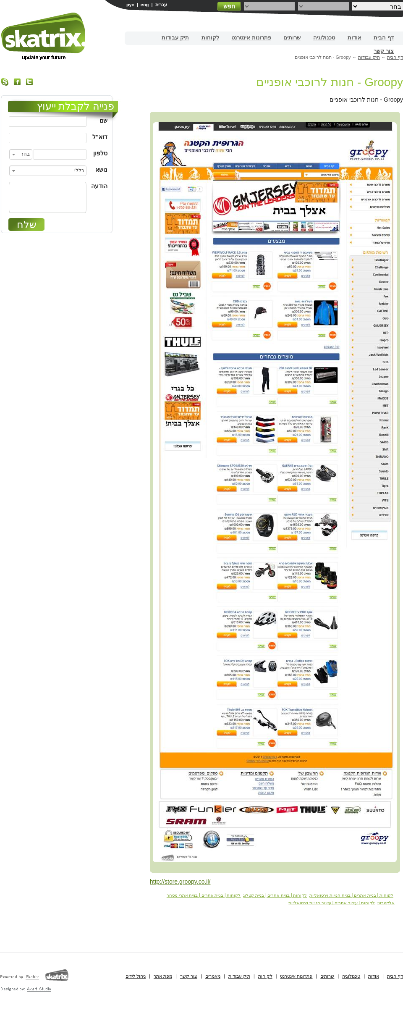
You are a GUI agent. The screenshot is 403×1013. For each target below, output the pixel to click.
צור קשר (384, 51)
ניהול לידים (136, 976)
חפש (229, 6)
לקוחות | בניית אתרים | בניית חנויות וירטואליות (351, 895)
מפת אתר (163, 976)
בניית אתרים (44, 36)
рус (130, 4)
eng (145, 4)
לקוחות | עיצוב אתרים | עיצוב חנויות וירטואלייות (331, 902)
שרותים (292, 37)
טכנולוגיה (324, 37)
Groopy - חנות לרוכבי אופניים (329, 82)
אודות (354, 37)
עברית (161, 4)
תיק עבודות (175, 37)
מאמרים (212, 976)
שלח (27, 224)
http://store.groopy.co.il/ (180, 881)
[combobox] (20, 154)
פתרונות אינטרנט (251, 37)
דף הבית (384, 37)
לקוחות (210, 37)
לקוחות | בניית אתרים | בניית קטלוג (275, 895)
